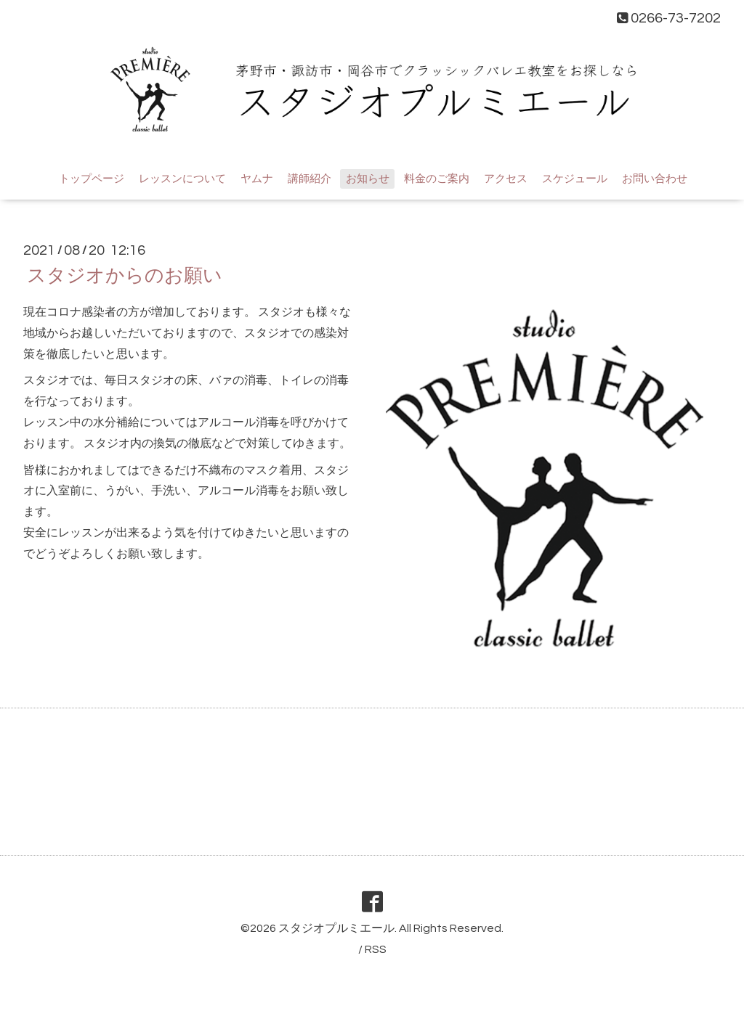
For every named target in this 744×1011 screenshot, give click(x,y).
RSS (376, 949)
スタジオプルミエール (336, 928)
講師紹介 (309, 178)
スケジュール (574, 178)
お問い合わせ (654, 178)
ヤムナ (256, 178)
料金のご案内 (436, 178)
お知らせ (367, 178)
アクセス (505, 178)
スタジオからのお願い (124, 275)
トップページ (91, 178)
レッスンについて (182, 178)
